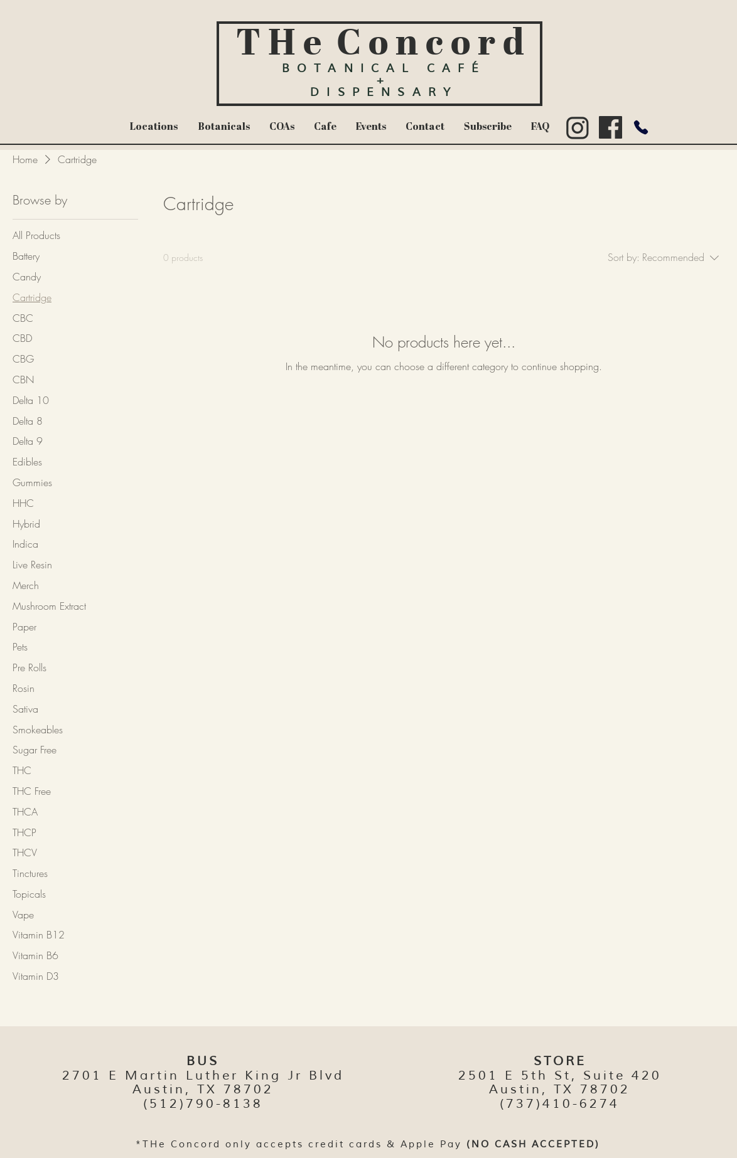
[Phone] (640, 127)
